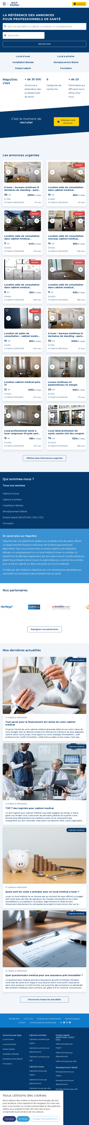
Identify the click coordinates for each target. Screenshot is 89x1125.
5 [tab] (25, 178)
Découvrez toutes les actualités (44, 999)
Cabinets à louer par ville (40, 1088)
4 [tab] (23, 178)
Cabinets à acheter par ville (39, 1059)
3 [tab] (21, 178)
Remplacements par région (65, 1074)
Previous (8, 172)
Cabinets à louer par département (38, 1081)
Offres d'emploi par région (64, 1046)
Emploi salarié (9, 1049)
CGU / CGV (28, 1019)
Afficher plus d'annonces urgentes (44, 458)
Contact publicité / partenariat (43, 1022)
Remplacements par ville (67, 1089)
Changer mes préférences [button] (44, 1119)
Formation (8, 523)
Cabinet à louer (11, 493)
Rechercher (44, 44)
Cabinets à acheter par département (39, 1050)
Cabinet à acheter (12, 499)
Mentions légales (72, 1019)
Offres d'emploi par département (64, 1054)
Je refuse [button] (23, 1119)
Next (36, 172)
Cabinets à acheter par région (39, 1041)
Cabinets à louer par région (38, 1073)
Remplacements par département (65, 1082)
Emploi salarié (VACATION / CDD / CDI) (23, 517)
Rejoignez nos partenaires (44, 629)
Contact (22, 1022)
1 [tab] (18, 179)
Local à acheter (9, 1044)
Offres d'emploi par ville (66, 1061)
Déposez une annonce (66, 121)
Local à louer (8, 1039)
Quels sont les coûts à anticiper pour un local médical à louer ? (42, 892)
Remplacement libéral (15, 511)
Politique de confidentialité (49, 1019)
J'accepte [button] (9, 1119)
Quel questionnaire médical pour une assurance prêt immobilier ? (44, 975)
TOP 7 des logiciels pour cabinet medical (29, 808)
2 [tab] (19, 178)
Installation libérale (13, 505)
